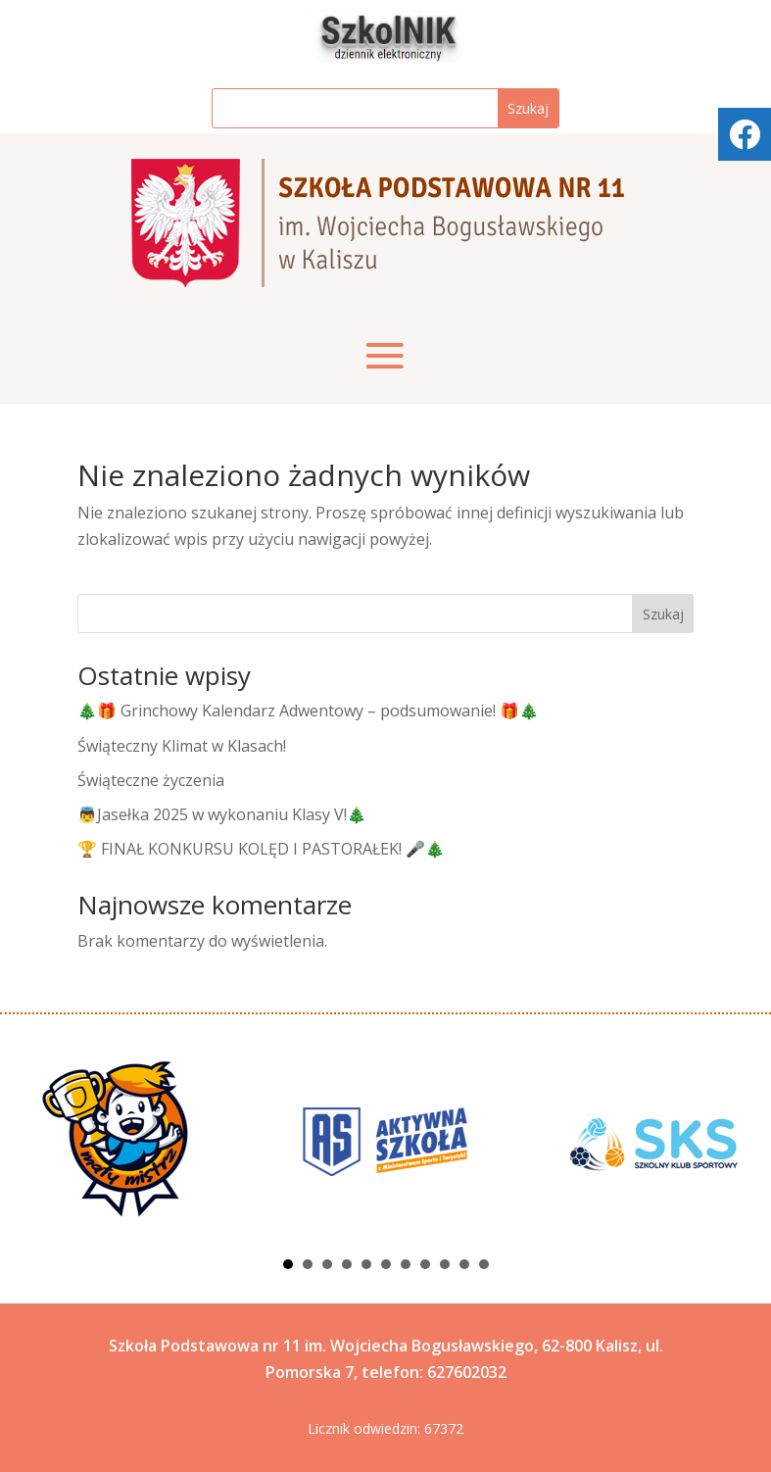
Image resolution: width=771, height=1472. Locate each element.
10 (464, 1264)
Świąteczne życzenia (150, 780)
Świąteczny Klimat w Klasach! (181, 746)
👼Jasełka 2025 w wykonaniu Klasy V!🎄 (221, 814)
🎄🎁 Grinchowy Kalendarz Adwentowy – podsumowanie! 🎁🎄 (308, 710)
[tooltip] (744, 134)
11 (484, 1264)
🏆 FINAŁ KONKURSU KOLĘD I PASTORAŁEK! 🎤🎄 (261, 848)
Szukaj (663, 614)
